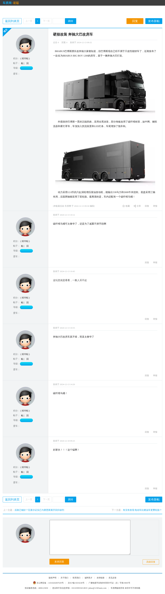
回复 (135, 21)
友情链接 (100, 578)
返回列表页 (12, 21)
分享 (139, 206)
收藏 (128, 206)
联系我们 (76, 578)
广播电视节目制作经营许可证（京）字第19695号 (109, 583)
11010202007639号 (56, 583)
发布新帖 (154, 21)
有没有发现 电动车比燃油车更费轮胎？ (142, 510)
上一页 (28, 21)
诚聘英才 (88, 578)
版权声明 (52, 578)
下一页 (46, 21)
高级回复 (150, 562)
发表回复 (59, 561)
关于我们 (64, 578)
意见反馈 (112, 578)
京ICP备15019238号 (76, 583)
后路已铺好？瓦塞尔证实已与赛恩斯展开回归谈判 (39, 510)
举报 (155, 206)
